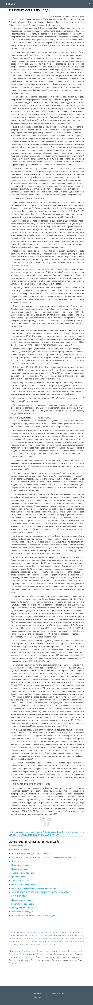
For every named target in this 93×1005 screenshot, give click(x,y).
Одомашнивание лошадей (23, 884)
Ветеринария (28, 951)
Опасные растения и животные (64, 957)
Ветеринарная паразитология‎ (24, 935)
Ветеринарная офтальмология (69, 932)
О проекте (37, 993)
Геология (13, 954)
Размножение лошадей (22, 912)
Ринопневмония (18, 846)
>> (49, 818)
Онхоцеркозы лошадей (22, 873)
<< (43, 818)
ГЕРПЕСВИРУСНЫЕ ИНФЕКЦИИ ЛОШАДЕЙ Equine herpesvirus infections (43, 857)
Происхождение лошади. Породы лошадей (31, 853)
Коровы (40, 954)
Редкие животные (40, 960)
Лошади (15, 861)
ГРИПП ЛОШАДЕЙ (19, 896)
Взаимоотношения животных (51, 951)
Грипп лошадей (18, 877)
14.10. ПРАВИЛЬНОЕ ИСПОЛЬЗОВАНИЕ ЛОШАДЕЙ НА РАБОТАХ (40, 892)
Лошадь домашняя (20, 881)
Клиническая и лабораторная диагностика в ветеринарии (37, 941)
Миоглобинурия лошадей (22, 904)
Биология (15, 951)
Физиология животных (45, 944)
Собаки (79, 960)
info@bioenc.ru (58, 993)
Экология (14, 963)
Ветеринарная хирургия (21, 938)
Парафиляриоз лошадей (22, 900)
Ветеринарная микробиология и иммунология (32, 932)
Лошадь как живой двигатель (25, 908)
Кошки (49, 954)
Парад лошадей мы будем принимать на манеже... (34, 888)
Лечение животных (63, 954)
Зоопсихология (27, 954)
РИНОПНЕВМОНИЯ (20, 850)
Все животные (75, 951)
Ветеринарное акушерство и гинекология (59, 938)
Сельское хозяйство (62, 960)
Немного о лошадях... (21, 869)
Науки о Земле (33, 957)
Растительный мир (18, 960)
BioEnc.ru (10, 4)
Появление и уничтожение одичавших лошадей (33, 915)
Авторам (37, 998)
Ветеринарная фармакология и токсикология (61, 935)
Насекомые (15, 957)
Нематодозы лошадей (21, 865)
